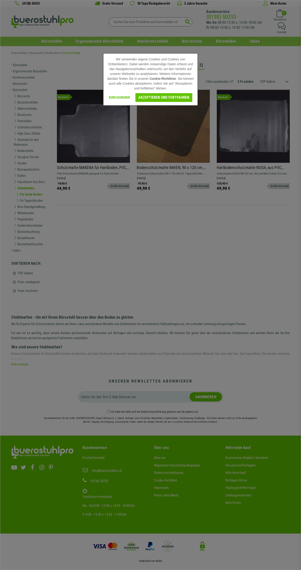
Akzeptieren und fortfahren (163, 97)
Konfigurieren (119, 97)
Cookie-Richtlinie (163, 78)
